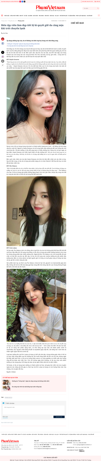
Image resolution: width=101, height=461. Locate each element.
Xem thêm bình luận (7, 422)
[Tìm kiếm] (91, 8)
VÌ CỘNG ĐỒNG (71, 15)
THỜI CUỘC (6, 15)
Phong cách (21, 20)
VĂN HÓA (47, 15)
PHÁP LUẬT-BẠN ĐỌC (81, 15)
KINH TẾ (21, 15)
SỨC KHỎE (35, 15)
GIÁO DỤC (52, 15)
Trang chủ (3, 20)
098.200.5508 (82, 442)
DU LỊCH (57, 15)
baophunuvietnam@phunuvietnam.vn (46, 448)
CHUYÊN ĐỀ (89, 15)
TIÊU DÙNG (41, 15)
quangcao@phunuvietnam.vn (84, 444)
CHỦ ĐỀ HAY (77, 23)
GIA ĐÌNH (30, 15)
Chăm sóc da (9, 397)
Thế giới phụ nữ (12, 20)
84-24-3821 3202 (57, 444)
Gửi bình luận (59, 416)
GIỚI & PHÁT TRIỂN (14, 15)
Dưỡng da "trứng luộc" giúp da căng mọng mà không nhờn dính (23, 44)
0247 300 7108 (85, 447)
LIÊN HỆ (97, 1)
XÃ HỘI (25, 15)
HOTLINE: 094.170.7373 (87, 1)
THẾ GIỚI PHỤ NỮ (63, 15)
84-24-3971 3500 (44, 444)
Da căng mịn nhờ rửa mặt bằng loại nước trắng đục (20, 46)
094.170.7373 (46, 446)
